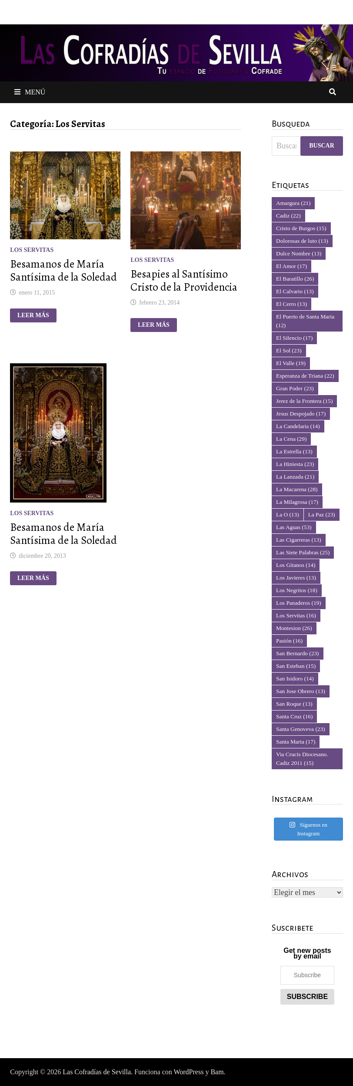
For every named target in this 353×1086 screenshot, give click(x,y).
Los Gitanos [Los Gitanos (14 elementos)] (295, 565)
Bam (216, 1072)
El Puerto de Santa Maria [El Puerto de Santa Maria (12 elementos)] (305, 320)
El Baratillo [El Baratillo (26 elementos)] (295, 278)
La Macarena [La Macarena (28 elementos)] (296, 489)
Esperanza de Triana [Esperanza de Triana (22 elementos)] (305, 375)
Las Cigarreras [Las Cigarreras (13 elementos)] (298, 539)
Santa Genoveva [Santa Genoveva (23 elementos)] (300, 729)
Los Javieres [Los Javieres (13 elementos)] (296, 577)
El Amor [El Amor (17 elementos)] (291, 266)
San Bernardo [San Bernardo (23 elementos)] (297, 653)
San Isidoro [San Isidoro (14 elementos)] (295, 678)
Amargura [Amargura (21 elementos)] (293, 203)
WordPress (188, 1072)
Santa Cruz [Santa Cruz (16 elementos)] (294, 716)
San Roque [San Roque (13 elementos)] (294, 704)
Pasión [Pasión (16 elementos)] (289, 640)
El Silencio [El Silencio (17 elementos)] (294, 338)
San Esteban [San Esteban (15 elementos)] (296, 666)
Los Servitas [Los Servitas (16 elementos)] (296, 615)
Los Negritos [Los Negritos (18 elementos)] (296, 590)
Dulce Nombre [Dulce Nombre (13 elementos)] (298, 253)
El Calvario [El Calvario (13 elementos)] (295, 291)
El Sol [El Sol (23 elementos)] (289, 350)
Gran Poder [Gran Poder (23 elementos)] (295, 388)
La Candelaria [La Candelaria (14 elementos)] (298, 426)
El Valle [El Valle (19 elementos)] (291, 363)
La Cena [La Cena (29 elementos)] (291, 439)
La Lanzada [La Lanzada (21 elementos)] (295, 476)
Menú (29, 92)
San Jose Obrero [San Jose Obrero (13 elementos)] (300, 691)
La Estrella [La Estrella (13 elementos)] (294, 451)
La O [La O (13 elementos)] (287, 514)
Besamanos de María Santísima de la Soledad (63, 271)
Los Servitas (31, 250)
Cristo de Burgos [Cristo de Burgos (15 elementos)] (301, 228)
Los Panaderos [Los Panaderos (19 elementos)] (298, 603)
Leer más (36, 315)
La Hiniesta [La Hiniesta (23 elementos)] (295, 464)
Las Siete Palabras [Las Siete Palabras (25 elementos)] (303, 552)
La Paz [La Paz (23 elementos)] (321, 514)
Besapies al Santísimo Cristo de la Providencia (183, 281)
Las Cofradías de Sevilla (97, 1072)
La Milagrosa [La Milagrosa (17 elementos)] (297, 502)
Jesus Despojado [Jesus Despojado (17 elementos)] (301, 413)
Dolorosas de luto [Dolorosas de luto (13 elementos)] (302, 241)
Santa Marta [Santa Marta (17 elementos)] (295, 741)
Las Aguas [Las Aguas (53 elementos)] (293, 527)
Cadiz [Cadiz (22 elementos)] (288, 215)
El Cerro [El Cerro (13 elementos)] (291, 304)
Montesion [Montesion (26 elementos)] (294, 628)
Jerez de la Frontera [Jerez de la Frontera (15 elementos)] (304, 401)
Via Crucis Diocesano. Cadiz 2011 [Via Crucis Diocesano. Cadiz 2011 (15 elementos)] (302, 758)
